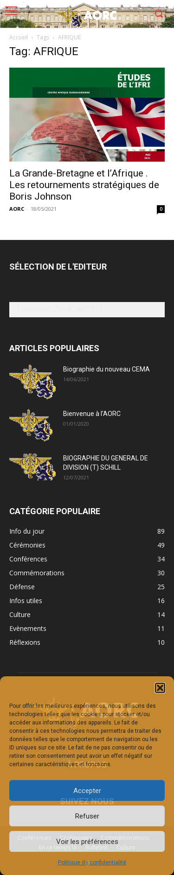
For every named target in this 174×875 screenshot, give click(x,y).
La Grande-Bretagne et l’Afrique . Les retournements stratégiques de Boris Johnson (84, 185)
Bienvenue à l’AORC (92, 413)
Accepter (87, 791)
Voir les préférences (87, 841)
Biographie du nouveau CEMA (106, 369)
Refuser (87, 816)
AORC (16, 208)
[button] (160, 687)
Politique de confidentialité (92, 862)
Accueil (18, 37)
